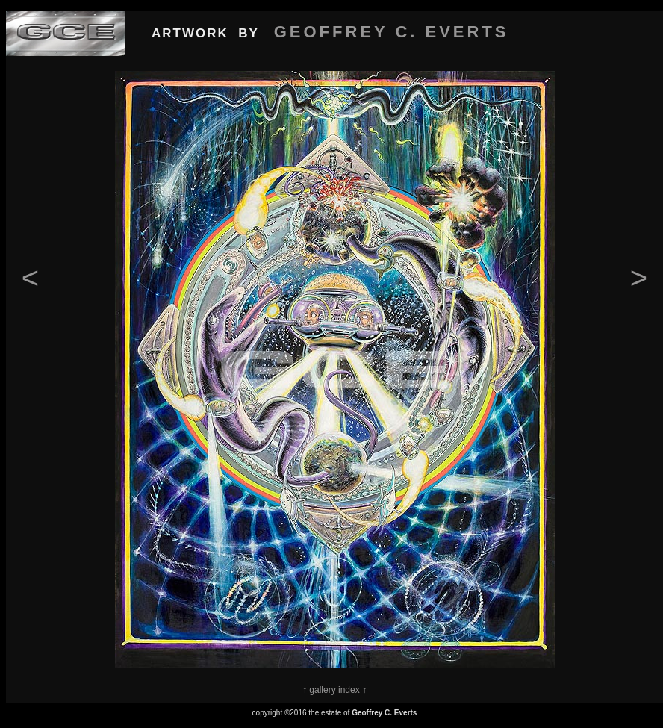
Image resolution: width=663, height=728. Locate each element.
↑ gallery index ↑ (334, 690)
